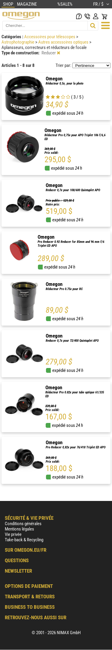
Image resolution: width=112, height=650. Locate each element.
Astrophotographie (18, 42)
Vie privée (13, 534)
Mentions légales (19, 529)
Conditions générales (23, 523)
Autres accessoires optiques (63, 42)
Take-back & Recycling (24, 539)
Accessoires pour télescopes (50, 36)
